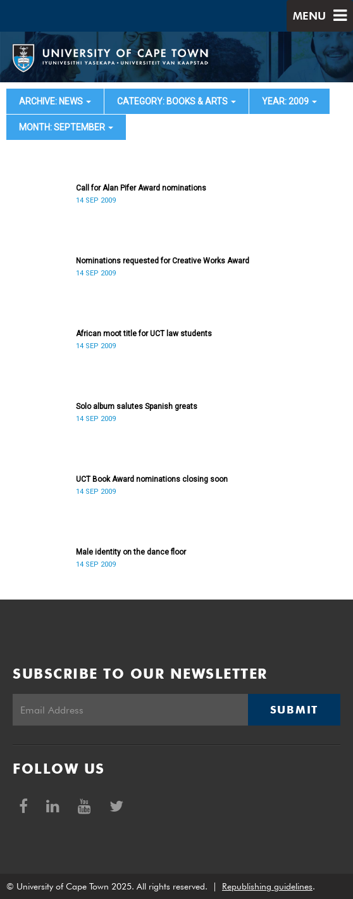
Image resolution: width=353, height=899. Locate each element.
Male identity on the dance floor (131, 552)
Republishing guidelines (267, 886)
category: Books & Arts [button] (176, 101)
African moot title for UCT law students (144, 333)
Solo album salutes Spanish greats (136, 406)
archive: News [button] (55, 101)
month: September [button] (66, 127)
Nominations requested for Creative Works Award (162, 260)
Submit (294, 709)
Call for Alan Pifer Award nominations (141, 188)
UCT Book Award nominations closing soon (152, 479)
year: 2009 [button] (289, 101)
